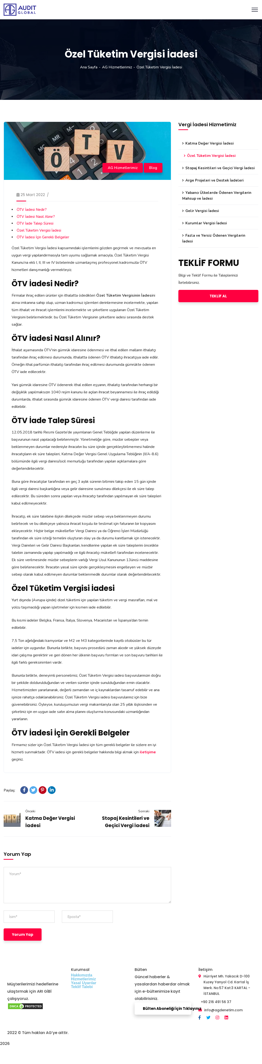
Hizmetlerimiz (83, 979)
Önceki (30, 811)
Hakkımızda (81, 975)
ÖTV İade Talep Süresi (35, 223)
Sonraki (143, 811)
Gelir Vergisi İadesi (202, 210)
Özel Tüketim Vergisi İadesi (39, 230)
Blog (153, 167)
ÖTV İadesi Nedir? (32, 209)
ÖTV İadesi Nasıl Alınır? (36, 216)
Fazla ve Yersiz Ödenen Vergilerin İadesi (213, 238)
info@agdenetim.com (223, 1010)
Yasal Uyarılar (83, 983)
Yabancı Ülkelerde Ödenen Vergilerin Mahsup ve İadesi (216, 195)
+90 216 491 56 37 (216, 1001)
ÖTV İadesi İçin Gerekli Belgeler (43, 237)
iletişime (148, 752)
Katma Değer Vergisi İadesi (209, 143)
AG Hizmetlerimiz (117, 67)
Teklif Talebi (82, 987)
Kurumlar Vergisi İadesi (206, 223)
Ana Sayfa (88, 67)
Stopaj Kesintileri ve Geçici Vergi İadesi (220, 168)
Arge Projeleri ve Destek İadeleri (214, 180)
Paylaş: (9, 790)
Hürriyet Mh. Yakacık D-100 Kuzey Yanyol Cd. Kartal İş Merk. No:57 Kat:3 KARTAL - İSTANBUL (227, 985)
